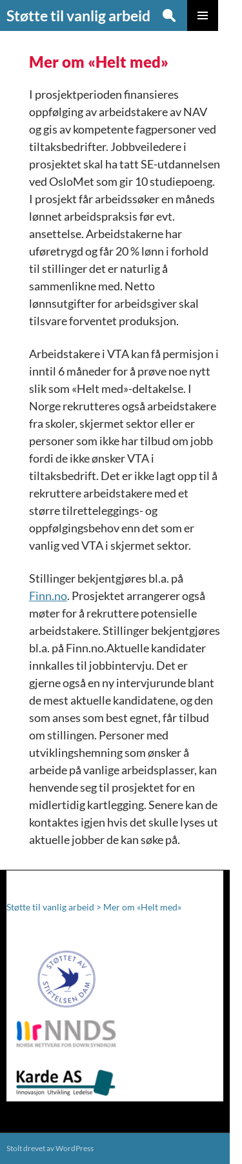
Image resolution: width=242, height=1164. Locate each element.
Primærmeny (202, 15)
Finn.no (48, 595)
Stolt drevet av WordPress (50, 1148)
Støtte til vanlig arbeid (78, 15)
